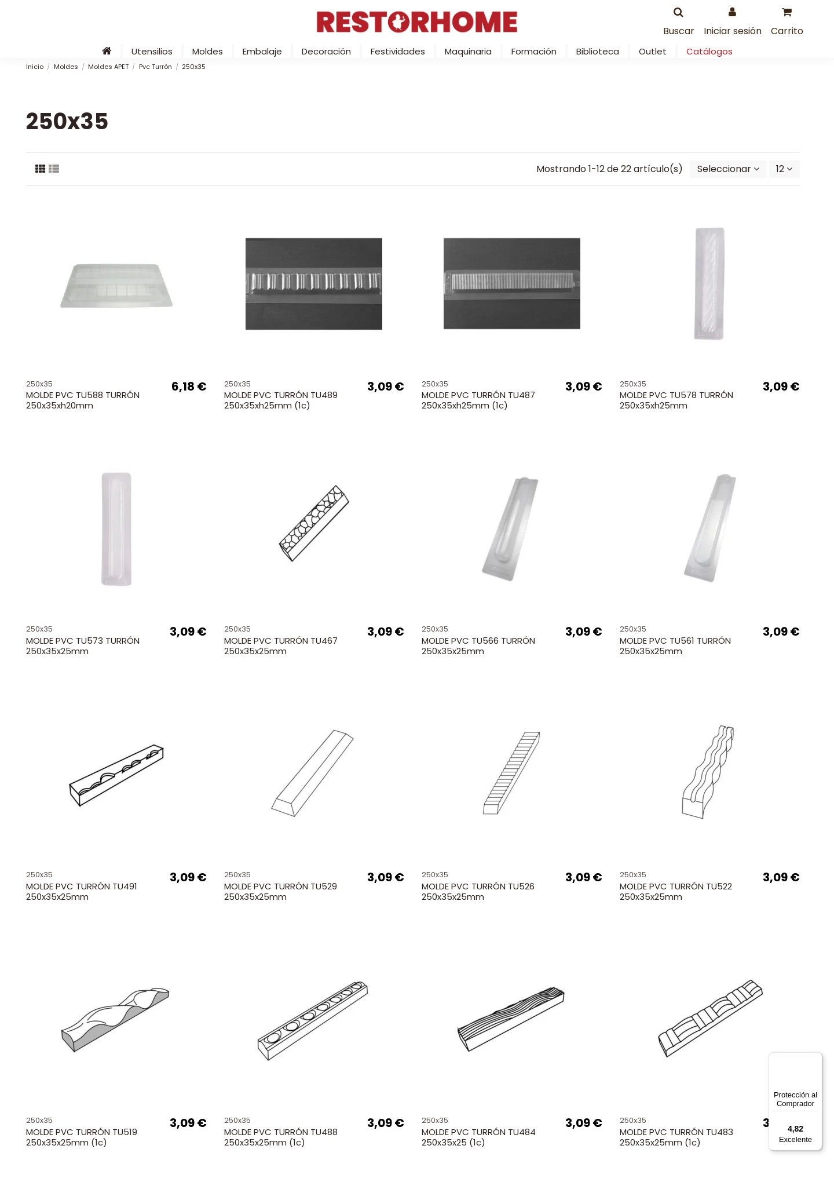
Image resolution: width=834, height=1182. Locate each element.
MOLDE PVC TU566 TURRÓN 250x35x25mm (478, 645)
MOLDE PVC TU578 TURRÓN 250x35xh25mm (676, 400)
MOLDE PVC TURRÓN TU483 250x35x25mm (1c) (676, 1137)
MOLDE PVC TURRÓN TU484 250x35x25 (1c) (479, 1137)
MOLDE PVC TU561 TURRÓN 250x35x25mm (675, 645)
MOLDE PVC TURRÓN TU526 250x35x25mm (478, 891)
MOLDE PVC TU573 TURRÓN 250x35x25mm (83, 645)
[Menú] (815, 1059)
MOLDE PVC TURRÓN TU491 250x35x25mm (81, 891)
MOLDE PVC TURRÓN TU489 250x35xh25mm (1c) (281, 400)
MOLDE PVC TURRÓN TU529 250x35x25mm (280, 891)
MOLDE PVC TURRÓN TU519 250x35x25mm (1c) (81, 1137)
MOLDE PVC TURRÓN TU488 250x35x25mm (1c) (281, 1137)
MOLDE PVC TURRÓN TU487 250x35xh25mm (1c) (478, 400)
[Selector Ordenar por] (728, 169)
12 (784, 169)
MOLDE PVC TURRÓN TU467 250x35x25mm (281, 645)
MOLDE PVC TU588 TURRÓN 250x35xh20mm (83, 400)
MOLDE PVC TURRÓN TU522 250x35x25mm (676, 891)
